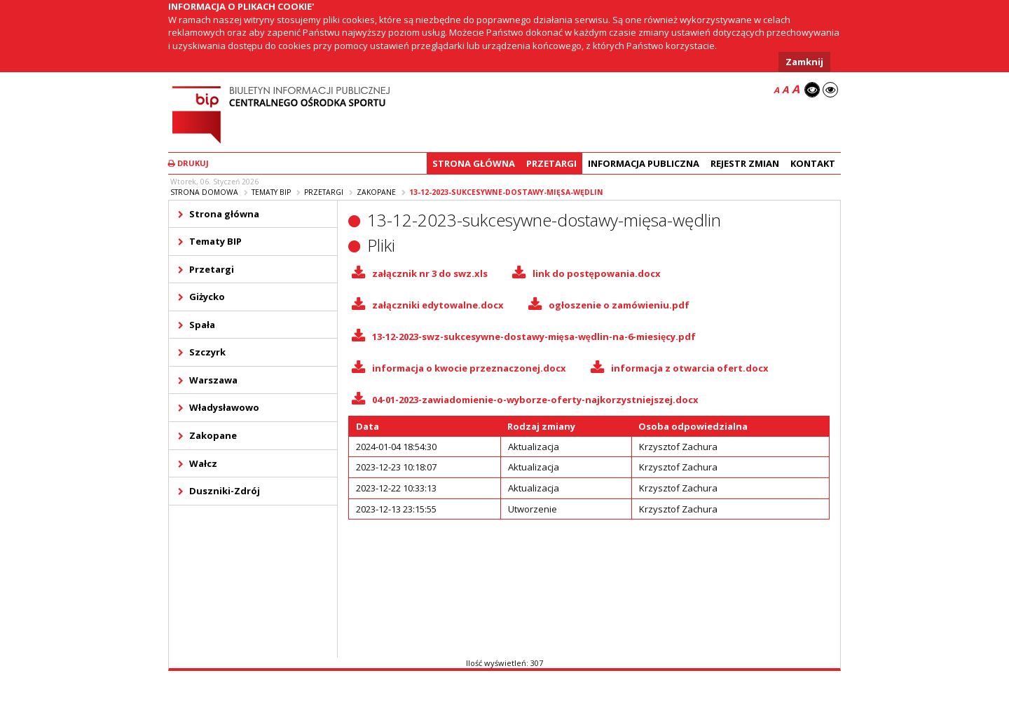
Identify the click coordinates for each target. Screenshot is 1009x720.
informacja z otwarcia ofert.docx (690, 368)
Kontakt (812, 163)
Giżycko (207, 296)
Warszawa (213, 380)
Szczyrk (207, 352)
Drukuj (188, 163)
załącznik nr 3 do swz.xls (430, 273)
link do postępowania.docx (597, 273)
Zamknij (804, 61)
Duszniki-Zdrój (224, 490)
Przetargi (551, 163)
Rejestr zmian (745, 163)
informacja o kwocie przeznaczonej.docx (469, 368)
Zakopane (376, 192)
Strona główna (473, 163)
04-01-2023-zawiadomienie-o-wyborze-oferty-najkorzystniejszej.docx (535, 399)
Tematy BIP (271, 192)
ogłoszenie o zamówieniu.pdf (619, 305)
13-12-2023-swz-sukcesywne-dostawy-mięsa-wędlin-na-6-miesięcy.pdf (534, 336)
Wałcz (203, 463)
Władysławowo (224, 407)
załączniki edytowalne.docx (438, 305)
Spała (202, 324)
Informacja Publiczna (643, 163)
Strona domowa (204, 192)
